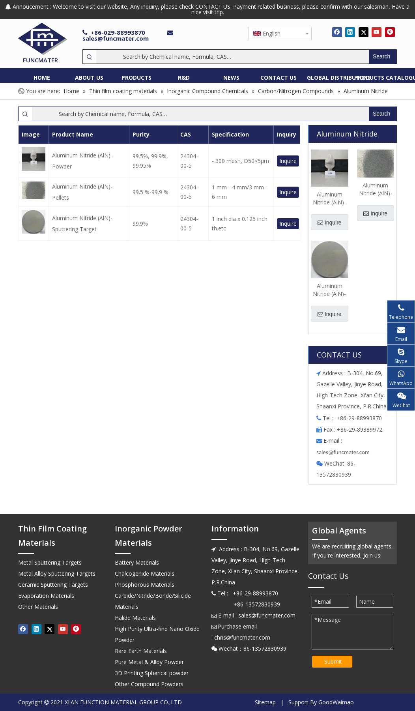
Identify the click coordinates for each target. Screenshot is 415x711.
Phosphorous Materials (144, 584)
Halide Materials (135, 617)
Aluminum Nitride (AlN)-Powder (82, 161)
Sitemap (265, 702)
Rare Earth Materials (141, 651)
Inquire (288, 161)
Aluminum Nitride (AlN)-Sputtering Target (82, 223)
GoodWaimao (336, 702)
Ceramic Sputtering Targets (53, 584)
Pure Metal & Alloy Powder (149, 662)
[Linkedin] (350, 32)
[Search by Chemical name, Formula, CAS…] (232, 57)
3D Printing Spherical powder (152, 673)
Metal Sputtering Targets (50, 562)
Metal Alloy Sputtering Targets (56, 573)
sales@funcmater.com (115, 38)
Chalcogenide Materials (144, 573)
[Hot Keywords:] (382, 57)
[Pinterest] (390, 32)
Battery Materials (137, 562)
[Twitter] (363, 32)
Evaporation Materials (46, 595)
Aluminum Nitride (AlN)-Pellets (82, 192)
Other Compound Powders (149, 684)
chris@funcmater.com (242, 637)
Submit (333, 661)
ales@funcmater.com (344, 452)
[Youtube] (376, 32)
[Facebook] (337, 32)
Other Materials (38, 606)
